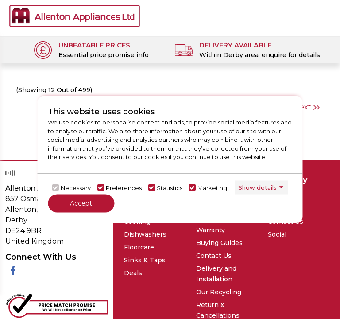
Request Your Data (162, 281)
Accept (81, 203)
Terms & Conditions (110, 281)
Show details (257, 187)
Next (307, 107)
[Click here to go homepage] (74, 15)
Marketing (212, 187)
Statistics (169, 187)
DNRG (291, 275)
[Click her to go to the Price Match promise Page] (56, 236)
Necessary (76, 187)
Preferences (124, 187)
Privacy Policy (64, 281)
